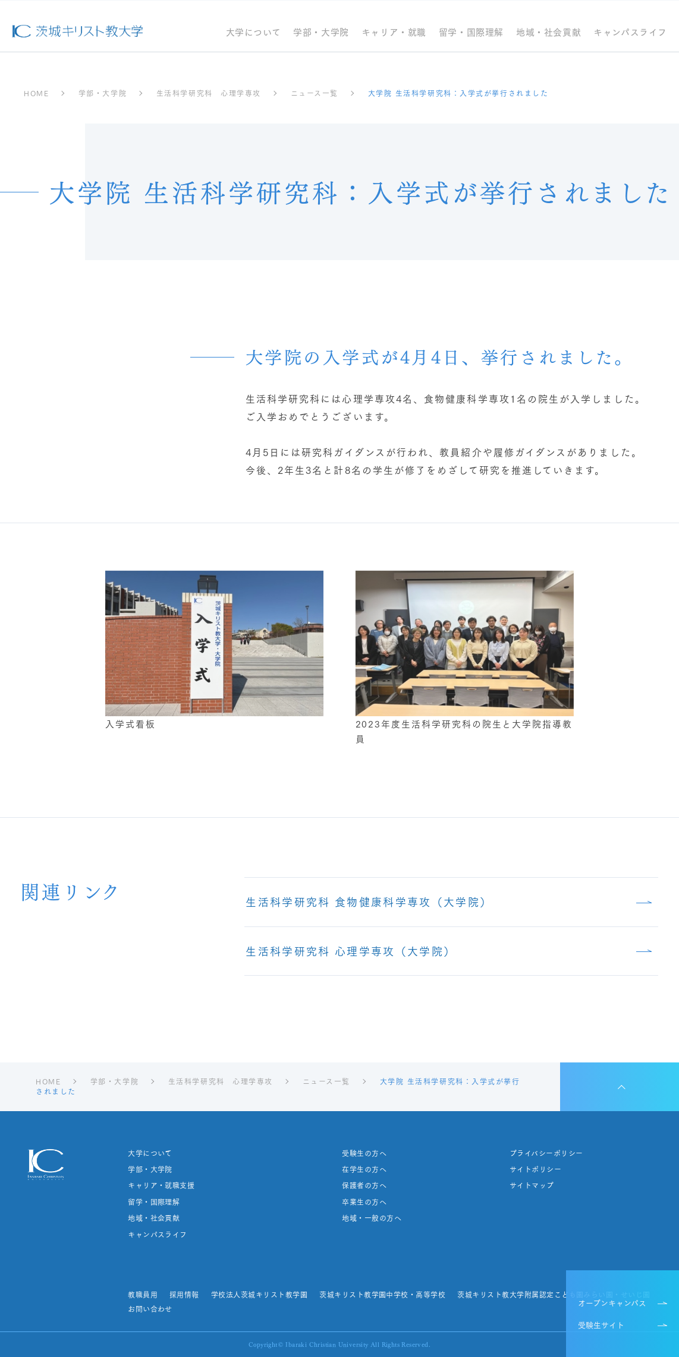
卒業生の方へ (364, 1202)
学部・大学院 (321, 33)
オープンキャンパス (612, 1302)
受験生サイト (601, 1324)
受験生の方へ (364, 1153)
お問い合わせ (150, 1309)
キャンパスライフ (630, 33)
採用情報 (184, 1294)
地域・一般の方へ (371, 1218)
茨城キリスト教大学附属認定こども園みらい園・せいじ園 (553, 1294)
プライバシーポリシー (546, 1153)
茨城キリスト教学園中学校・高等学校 (382, 1294)
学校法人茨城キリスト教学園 (259, 1294)
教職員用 (143, 1294)
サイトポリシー (535, 1169)
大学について (253, 33)
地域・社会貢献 (548, 33)
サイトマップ (532, 1185)
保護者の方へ (364, 1185)
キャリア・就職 (393, 33)
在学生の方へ (364, 1169)
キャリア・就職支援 (161, 1185)
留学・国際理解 (471, 33)
